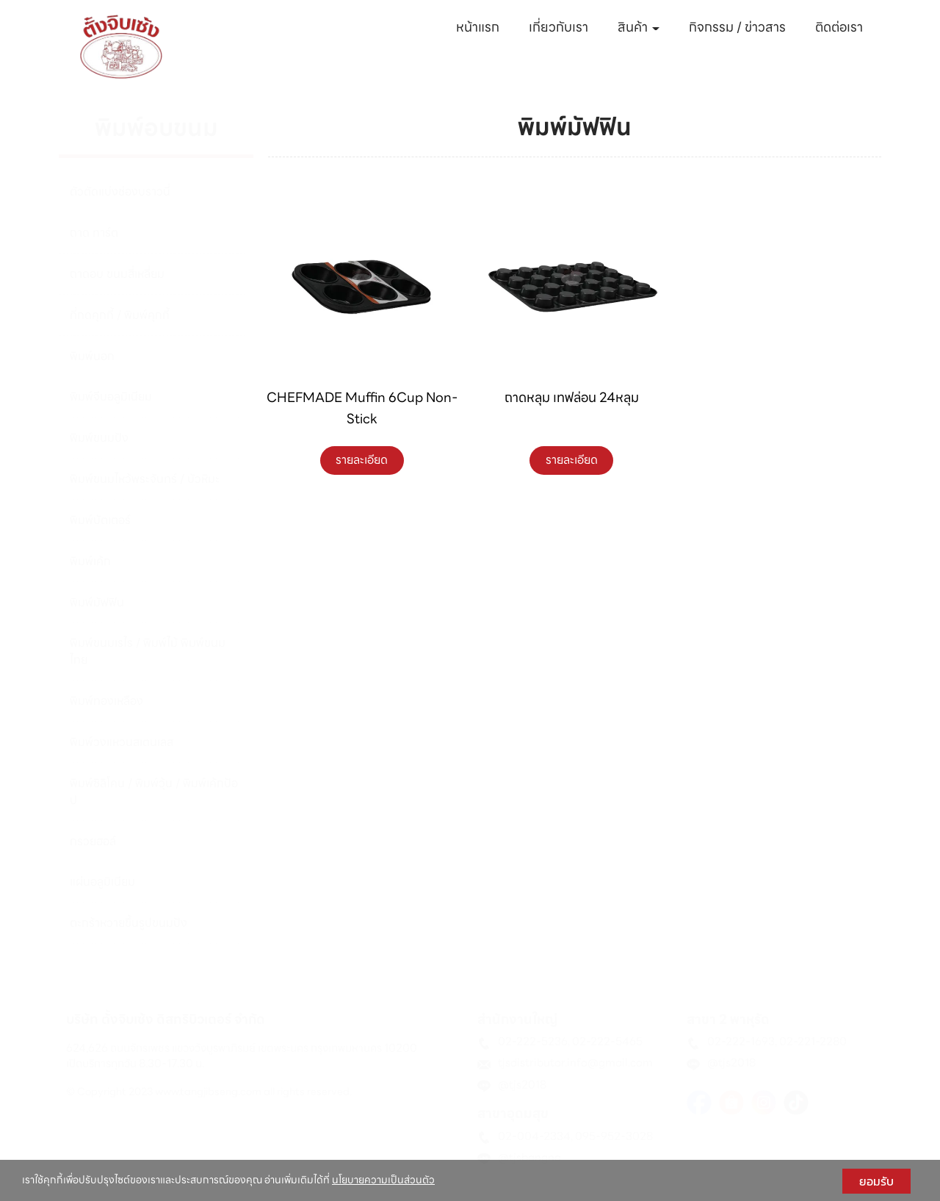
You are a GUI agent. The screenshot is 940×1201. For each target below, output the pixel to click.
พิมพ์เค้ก (90, 561)
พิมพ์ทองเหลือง (106, 701)
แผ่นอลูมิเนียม (102, 881)
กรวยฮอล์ (93, 841)
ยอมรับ (876, 1181)
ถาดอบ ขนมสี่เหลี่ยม (117, 274)
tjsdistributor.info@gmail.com (575, 1063)
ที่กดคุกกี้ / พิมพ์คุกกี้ (120, 315)
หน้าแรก (477, 26)
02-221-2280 (813, 1041)
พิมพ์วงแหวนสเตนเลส (121, 742)
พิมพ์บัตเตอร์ (100, 520)
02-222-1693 (741, 1041)
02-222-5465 (607, 1041)
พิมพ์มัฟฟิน (97, 602)
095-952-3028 (614, 1136)
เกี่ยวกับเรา (558, 26)
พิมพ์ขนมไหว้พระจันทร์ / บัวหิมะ (145, 479)
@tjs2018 (522, 1085)
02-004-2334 (534, 1136)
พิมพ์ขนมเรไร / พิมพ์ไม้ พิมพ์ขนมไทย (147, 651)
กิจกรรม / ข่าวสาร (737, 26)
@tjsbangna (529, 1157)
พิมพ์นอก (92, 356)
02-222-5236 (533, 1041)
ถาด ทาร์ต (94, 232)
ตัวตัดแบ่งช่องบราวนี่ (120, 191)
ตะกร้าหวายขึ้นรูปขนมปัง (128, 923)
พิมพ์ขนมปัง (99, 438)
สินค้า (638, 26)
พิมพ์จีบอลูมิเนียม (111, 396)
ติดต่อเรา (839, 26)
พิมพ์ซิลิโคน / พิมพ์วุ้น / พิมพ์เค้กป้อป (154, 791)
